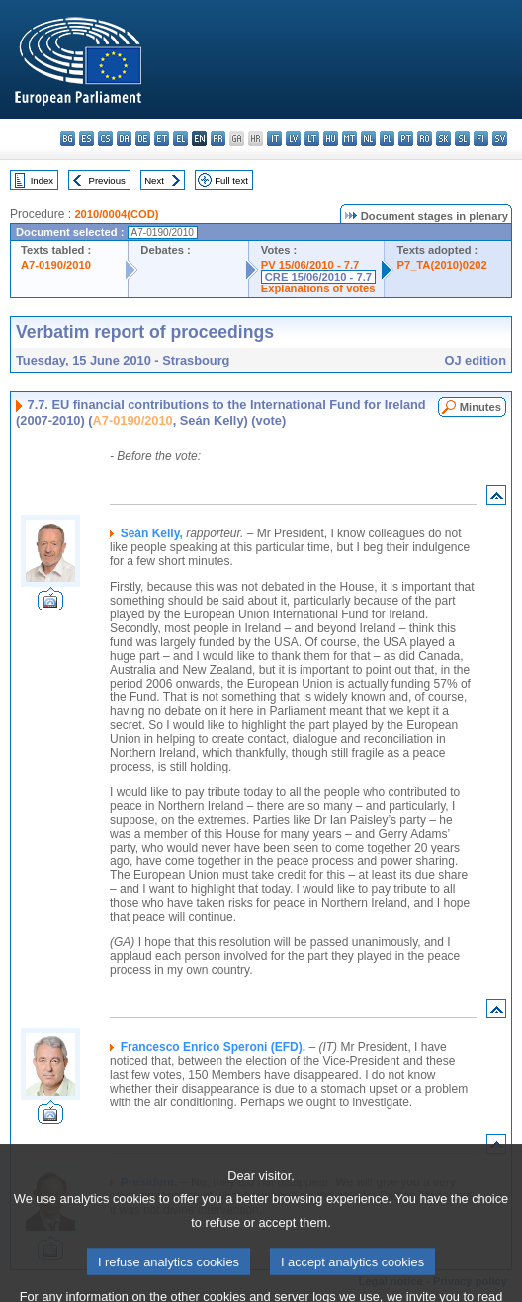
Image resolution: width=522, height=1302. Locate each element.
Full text (231, 180)
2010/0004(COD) (116, 214)
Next (154, 180)
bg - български (67, 138)
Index (42, 180)
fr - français (218, 138)
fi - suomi (481, 138)
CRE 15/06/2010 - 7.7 (318, 277)
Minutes (480, 407)
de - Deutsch (142, 138)
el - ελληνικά (180, 138)
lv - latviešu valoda (293, 138)
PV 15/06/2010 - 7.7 (310, 265)
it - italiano (274, 138)
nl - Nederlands (368, 138)
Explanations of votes (318, 288)
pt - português (405, 138)
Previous (107, 180)
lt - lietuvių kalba (311, 138)
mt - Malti (349, 138)
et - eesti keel (161, 138)
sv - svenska (499, 138)
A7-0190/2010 (56, 265)
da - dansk (124, 138)
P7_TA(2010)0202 (441, 265)
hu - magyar (330, 138)
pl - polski (387, 138)
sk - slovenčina (443, 138)
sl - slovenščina (462, 138)
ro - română (424, 138)
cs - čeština (105, 138)
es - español (86, 138)
